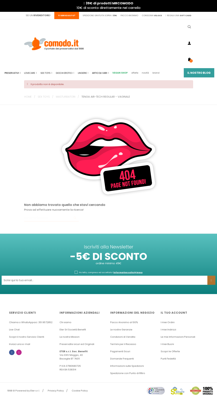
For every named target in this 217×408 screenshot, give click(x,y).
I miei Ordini (168, 322)
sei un (38, 15)
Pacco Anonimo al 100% (124, 322)
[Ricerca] (51, 218)
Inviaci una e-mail (19, 344)
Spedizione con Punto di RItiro (127, 373)
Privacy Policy (56, 390)
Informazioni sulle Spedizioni (127, 366)
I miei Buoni (167, 344)
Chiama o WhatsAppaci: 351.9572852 (30, 322)
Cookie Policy (80, 390)
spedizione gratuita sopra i (100, 15)
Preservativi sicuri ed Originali (77, 344)
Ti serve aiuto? (66, 15)
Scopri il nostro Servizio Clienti (26, 337)
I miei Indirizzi (168, 329)
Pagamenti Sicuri (120, 351)
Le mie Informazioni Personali (178, 337)
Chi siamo (65, 322)
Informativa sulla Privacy (128, 272)
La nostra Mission (70, 337)
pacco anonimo (129, 15)
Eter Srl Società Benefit (73, 329)
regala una (178, 15)
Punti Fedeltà (168, 358)
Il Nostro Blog (199, 73)
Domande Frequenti (122, 358)
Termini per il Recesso (123, 344)
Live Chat (14, 329)
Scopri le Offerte (170, 351)
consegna (152, 15)
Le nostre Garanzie (121, 329)
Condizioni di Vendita (122, 337)
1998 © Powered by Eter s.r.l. (23, 390)
